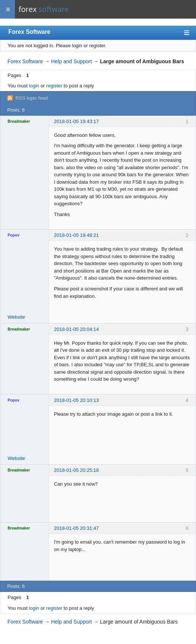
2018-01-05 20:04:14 (76, 329)
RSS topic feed (31, 98)
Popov (14, 235)
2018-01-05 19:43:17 (76, 121)
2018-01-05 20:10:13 (76, 400)
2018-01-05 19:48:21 (76, 235)
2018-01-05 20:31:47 (76, 528)
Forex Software (30, 32)
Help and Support (71, 61)
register (54, 85)
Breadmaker (19, 121)
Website (16, 317)
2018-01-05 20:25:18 (76, 470)
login (34, 85)
